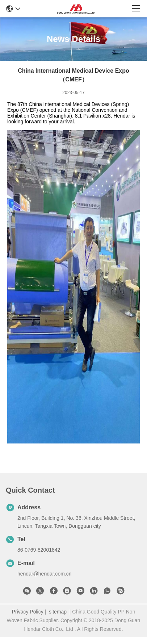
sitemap (58, 612)
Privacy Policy (27, 612)
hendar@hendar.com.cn (44, 574)
